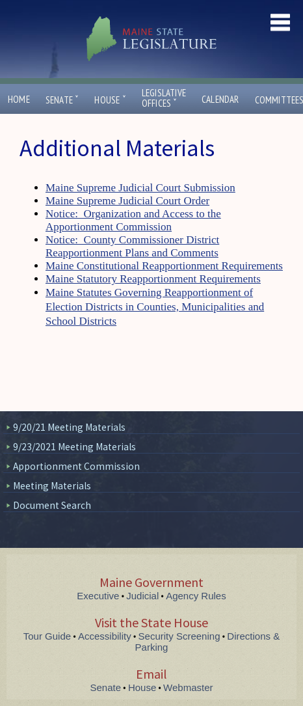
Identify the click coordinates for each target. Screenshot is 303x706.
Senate (62, 99)
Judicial (142, 595)
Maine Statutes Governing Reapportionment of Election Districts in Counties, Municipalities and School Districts (155, 306)
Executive (98, 595)
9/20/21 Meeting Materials (69, 427)
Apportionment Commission (76, 466)
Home (19, 99)
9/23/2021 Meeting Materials (74, 447)
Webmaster (188, 687)
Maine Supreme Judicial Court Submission (140, 188)
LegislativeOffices (164, 98)
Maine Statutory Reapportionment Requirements (153, 279)
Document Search (52, 505)
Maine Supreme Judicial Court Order (127, 201)
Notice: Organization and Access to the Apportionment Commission (133, 220)
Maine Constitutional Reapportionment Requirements (164, 266)
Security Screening (179, 636)
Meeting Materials (52, 486)
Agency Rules (196, 595)
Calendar (220, 99)
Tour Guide (47, 636)
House (109, 99)
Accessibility (104, 636)
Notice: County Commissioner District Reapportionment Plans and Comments (132, 246)
